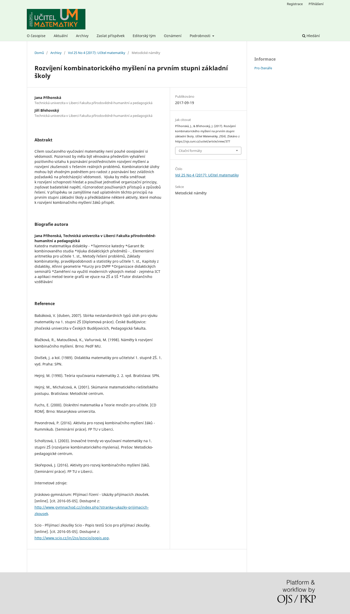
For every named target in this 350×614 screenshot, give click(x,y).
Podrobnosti (200, 35)
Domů (39, 52)
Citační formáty (190, 150)
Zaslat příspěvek (111, 35)
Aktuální (61, 35)
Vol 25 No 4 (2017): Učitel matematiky (96, 52)
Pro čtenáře (263, 68)
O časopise (36, 35)
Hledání (311, 35)
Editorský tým (144, 35)
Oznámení (173, 35)
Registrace (295, 4)
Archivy (82, 35)
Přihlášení (316, 4)
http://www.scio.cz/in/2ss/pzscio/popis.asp (72, 537)
